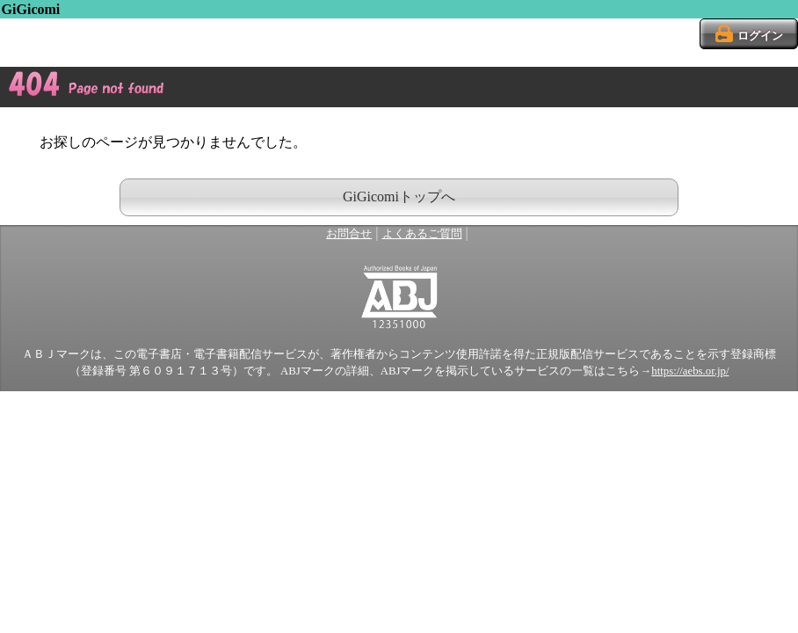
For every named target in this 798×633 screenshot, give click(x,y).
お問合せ (349, 234)
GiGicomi (31, 9)
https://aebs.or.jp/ (690, 371)
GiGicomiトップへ (399, 196)
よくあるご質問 (422, 234)
